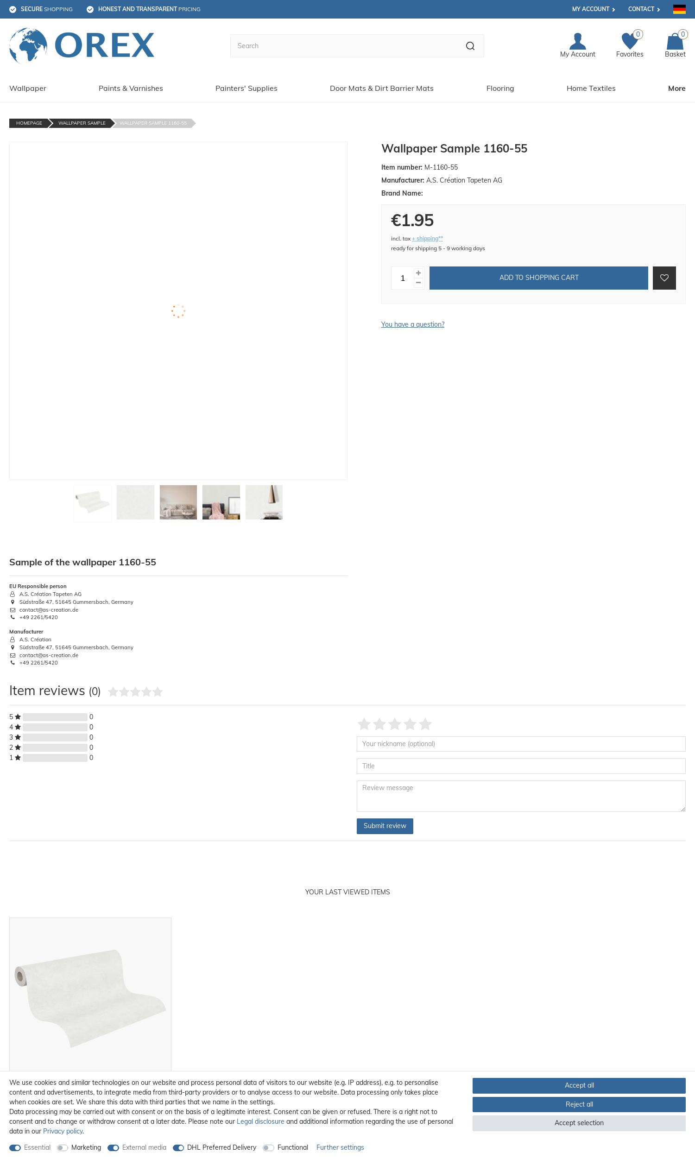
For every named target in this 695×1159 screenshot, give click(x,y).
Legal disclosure (260, 1121)
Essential (37, 1147)
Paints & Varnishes (131, 88)
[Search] (470, 45)
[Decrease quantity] (418, 283)
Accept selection (579, 1123)
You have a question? (412, 324)
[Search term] (343, 45)
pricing (149, 9)
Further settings (340, 1147)
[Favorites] (630, 46)
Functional (293, 1147)
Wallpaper (27, 88)
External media (144, 1147)
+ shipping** (427, 238)
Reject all (579, 1104)
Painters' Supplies (246, 88)
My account (590, 9)
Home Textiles (591, 88)
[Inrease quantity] (418, 273)
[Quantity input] (403, 278)
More (677, 88)
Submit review (385, 826)
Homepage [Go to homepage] (29, 123)
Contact (641, 9)
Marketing (86, 1147)
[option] (90, 1029)
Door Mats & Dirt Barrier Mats (382, 88)
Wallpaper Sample (82, 123)
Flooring (500, 88)
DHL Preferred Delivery (221, 1147)
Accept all (579, 1085)
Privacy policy (62, 1131)
